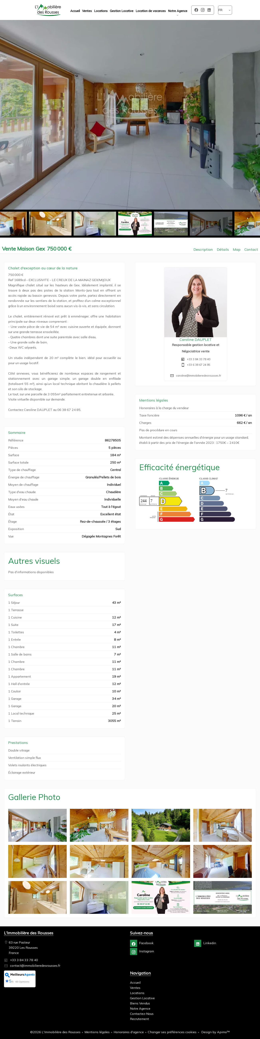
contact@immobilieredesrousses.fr (35, 966)
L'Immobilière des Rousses (28, 932)
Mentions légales (97, 1032)
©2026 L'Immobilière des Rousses (55, 1032)
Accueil (48, 10)
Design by (215, 1032)
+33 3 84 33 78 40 (198, 359)
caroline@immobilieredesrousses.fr (198, 375)
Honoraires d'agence (129, 1032)
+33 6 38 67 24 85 (198, 365)
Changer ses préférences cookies (172, 1032)
